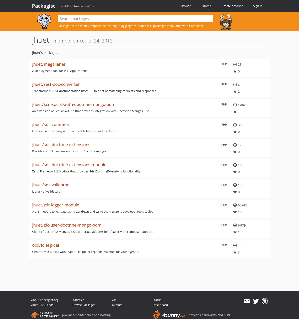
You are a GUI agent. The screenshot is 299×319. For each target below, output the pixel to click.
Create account (232, 6)
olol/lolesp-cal (45, 245)
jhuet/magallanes (49, 64)
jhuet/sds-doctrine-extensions (61, 144)
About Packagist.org (45, 300)
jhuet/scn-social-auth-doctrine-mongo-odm (73, 104)
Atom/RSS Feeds (42, 305)
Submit (206, 6)
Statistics (78, 300)
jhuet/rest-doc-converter (56, 84)
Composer (95, 26)
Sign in (258, 6)
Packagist (43, 5)
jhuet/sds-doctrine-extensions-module (69, 164)
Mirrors (117, 305)
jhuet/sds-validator (50, 185)
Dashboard (160, 305)
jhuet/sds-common (50, 124)
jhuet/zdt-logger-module (55, 205)
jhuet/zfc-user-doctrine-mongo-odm (67, 225)
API (114, 300)
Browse (186, 6)
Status (157, 300)
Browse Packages (83, 305)
